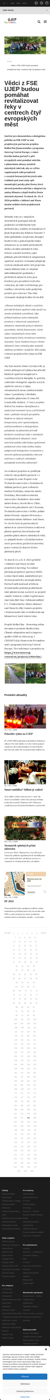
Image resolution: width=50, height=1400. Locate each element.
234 (28, 1155)
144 (15, 1064)
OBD (12, 3)
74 (20, 995)
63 (34, 982)
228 (15, 1150)
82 (36, 999)
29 (25, 954)
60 (17, 982)
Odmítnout (25, 1384)
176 (15, 1097)
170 (28, 1089)
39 (25, 962)
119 (34, 1036)
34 (25, 958)
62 (28, 982)
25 (31, 950)
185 (22, 1105)
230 (28, 1150)
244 (15, 1167)
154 (28, 1073)
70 (26, 991)
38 (19, 962)
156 (15, 1077)
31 (36, 954)
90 (28, 1007)
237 (22, 1159)
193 (22, 1114)
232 (15, 1155)
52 (25, 974)
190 (28, 1110)
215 (34, 1134)
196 (15, 1118)
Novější (7, 933)
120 (16, 1040)
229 (22, 1150)
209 (22, 1130)
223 (35, 1142)
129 (22, 1048)
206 (28, 1126)
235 (35, 1155)
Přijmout (25, 1376)
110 (29, 1028)
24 (25, 950)
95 (34, 1011)
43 (22, 966)
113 (22, 1032)
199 (34, 1118)
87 (36, 1003)
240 (15, 1163)
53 (31, 974)
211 (35, 1130)
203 (35, 1122)
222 (28, 1142)
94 (28, 1011)
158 (28, 1077)
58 (31, 978)
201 (22, 1122)
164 (15, 1085)
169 (22, 1089)
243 (35, 1163)
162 (28, 1081)
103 (34, 1019)
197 (22, 1118)
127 (34, 1044)
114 (28, 1032)
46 (16, 970)
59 (36, 978)
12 (14, 942)
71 (31, 991)
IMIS (18, 3)
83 (14, 1003)
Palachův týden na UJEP (18, 733)
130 (28, 1048)
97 (22, 1015)
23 (19, 950)
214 (28, 1134)
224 (15, 1146)
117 (22, 1036)
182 (28, 1101)
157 (22, 1077)
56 (20, 978)
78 (14, 999)
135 (34, 1052)
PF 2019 (9, 901)
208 (15, 1130)
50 (14, 974)
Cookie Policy (25, 1397)
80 (25, 999)
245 (21, 1167)
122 (28, 1040)
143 (34, 1060)
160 (15, 1081)
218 (28, 1138)
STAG (24, 3)
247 (35, 1167)
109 (22, 1028)
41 (36, 962)
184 (15, 1105)
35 (31, 958)
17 (14, 946)
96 (16, 1015)
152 (16, 1073)
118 (28, 1036)
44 (28, 966)
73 (14, 995)
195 (35, 1114)
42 (17, 966)
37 (14, 962)
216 (15, 1138)
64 (16, 987)
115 (34, 1032)
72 (36, 991)
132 (16, 1052)
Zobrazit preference (25, 1391)
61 (22, 982)
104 (15, 1023)
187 (34, 1105)
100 (15, 1019)
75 (25, 995)
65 (22, 987)
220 (15, 1142)
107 (35, 1023)
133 (22, 1052)
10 (30, 937)
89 (22, 1007)
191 (35, 1110)
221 (22, 1142)
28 (20, 954)
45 (34, 966)
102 (28, 1019)
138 (28, 1056)
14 (25, 942)
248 (18, 1171)
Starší (43, 933)
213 (22, 1134)
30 (31, 954)
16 (36, 942)
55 (14, 978)
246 (28, 1167)
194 (28, 1114)
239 (35, 1159)
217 (22, 1138)
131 (35, 1048)
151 (35, 1069)
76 (31, 995)
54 (36, 974)
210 (29, 1130)
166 (28, 1085)
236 (15, 1159)
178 (28, 1097)
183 (34, 1101)
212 (16, 1134)
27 (14, 954)
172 (16, 1093)
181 (22, 1101)
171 (35, 1089)
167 (35, 1085)
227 (35, 1146)
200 (15, 1122)
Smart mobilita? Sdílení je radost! (23, 789)
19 (25, 946)
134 (28, 1052)
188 (15, 1110)
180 (16, 1101)
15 (30, 942)
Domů (9, 61)
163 (34, 1081)
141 (22, 1060)
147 (35, 1064)
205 (21, 1126)
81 (31, 999)
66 (28, 987)
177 (22, 1097)
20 (31, 946)
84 (20, 1003)
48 (28, 970)
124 (15, 1044)
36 (36, 958)
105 (22, 1023)
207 (35, 1126)
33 (19, 958)
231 (35, 1150)
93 (22, 1011)
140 (15, 1060)
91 (34, 1007)
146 (28, 1064)
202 (28, 1122)
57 (25, 978)
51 (19, 974)
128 (16, 1048)
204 (15, 1126)
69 (20, 991)
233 (22, 1155)
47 (22, 970)
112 (16, 1032)
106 (28, 1023)
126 (28, 1044)
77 (36, 995)
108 (16, 1028)
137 (22, 1056)
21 (36, 946)
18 (19, 946)
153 (22, 1073)
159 (34, 1077)
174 (28, 1093)
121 (22, 1040)
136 (15, 1056)
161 (22, 1081)
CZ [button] (5, 3)
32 (14, 958)
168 (15, 1089)
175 (34, 1093)
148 (15, 1069)
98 (28, 1015)
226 (28, 1146)
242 (28, 1163)
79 (20, 999)
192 (15, 1114)
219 (34, 1138)
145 (22, 1064)
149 (22, 1069)
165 (22, 1085)
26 (36, 950)
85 (25, 1003)
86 (31, 1003)
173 (22, 1093)
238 (28, 1159)
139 (34, 1056)
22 (14, 950)
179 (34, 1097)
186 (28, 1105)
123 (34, 1040)
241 (22, 1163)
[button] (46, 1349)
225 (22, 1146)
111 (35, 1028)
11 (35, 937)
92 (17, 1011)
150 (28, 1069)
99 (34, 1015)
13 (20, 942)
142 (28, 1060)
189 (22, 1110)
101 (22, 1019)
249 (25, 1171)
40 (31, 962)
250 (32, 1171)
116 (16, 1036)
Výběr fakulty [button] (25, 10)
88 (17, 1007)
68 (14, 991)
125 (22, 1044)
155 (34, 1073)
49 (34, 970)
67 (34, 987)
